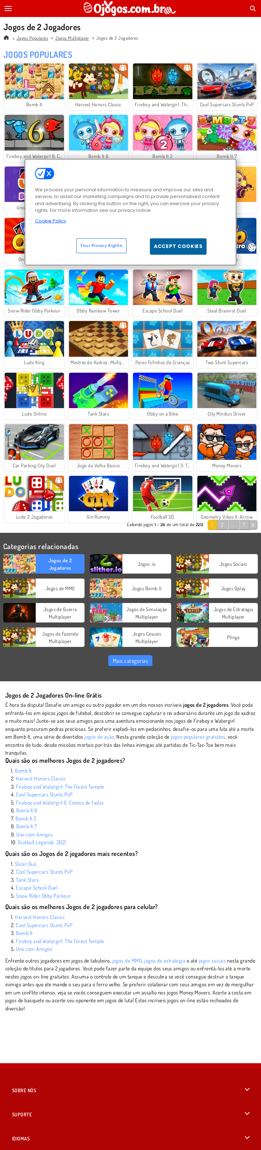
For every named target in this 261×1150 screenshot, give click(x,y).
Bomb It (23, 770)
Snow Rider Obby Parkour (43, 895)
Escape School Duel (37, 887)
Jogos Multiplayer (72, 38)
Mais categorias (130, 660)
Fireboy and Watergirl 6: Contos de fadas (60, 802)
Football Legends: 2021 (42, 842)
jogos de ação (99, 736)
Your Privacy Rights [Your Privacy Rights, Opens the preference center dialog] (101, 245)
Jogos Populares (32, 38)
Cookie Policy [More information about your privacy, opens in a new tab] (50, 221)
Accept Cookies (178, 246)
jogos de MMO (127, 960)
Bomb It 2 (26, 818)
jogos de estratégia (164, 960)
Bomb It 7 (26, 826)
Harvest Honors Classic (41, 778)
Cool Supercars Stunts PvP (44, 794)
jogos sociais (212, 960)
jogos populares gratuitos (198, 736)
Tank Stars (27, 879)
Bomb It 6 (26, 810)
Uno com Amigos (34, 834)
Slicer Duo (25, 864)
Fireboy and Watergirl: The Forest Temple (60, 786)
